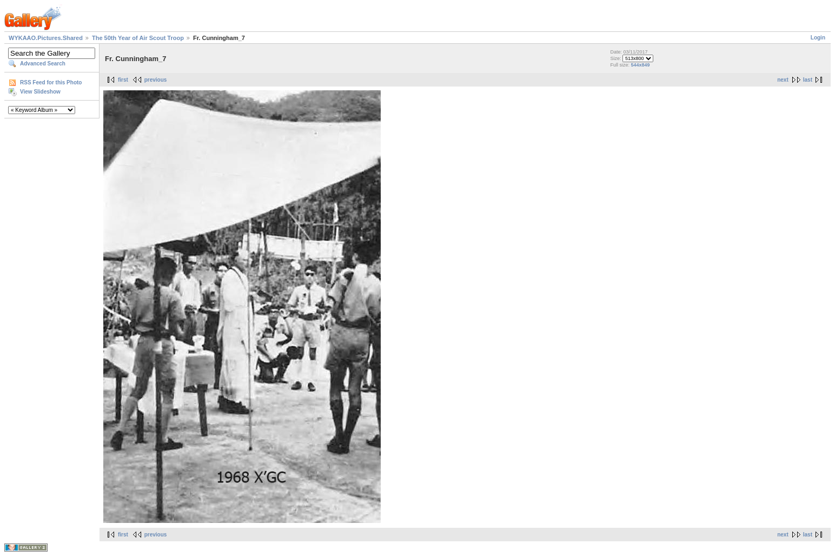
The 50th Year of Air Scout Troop (138, 38)
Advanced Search (42, 64)
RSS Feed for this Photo (51, 82)
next (782, 80)
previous (155, 80)
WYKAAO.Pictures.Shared (46, 38)
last (807, 80)
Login (818, 38)
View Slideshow (40, 92)
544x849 (640, 65)
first (123, 80)
